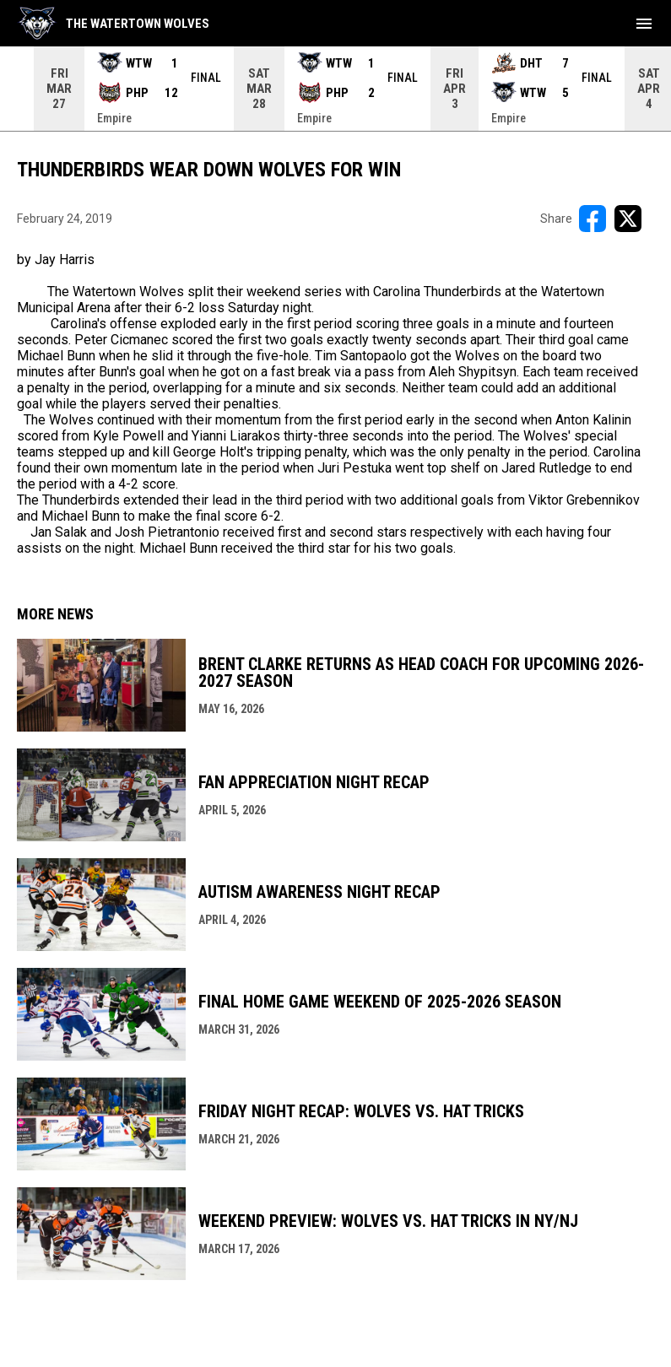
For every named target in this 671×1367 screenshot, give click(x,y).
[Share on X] (627, 218)
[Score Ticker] (335, 88)
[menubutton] (644, 24)
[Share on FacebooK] (592, 218)
